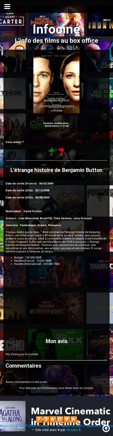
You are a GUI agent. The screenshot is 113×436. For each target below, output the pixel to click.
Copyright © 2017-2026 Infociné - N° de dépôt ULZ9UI (41, 426)
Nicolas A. (73, 430)
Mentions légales (100, 426)
